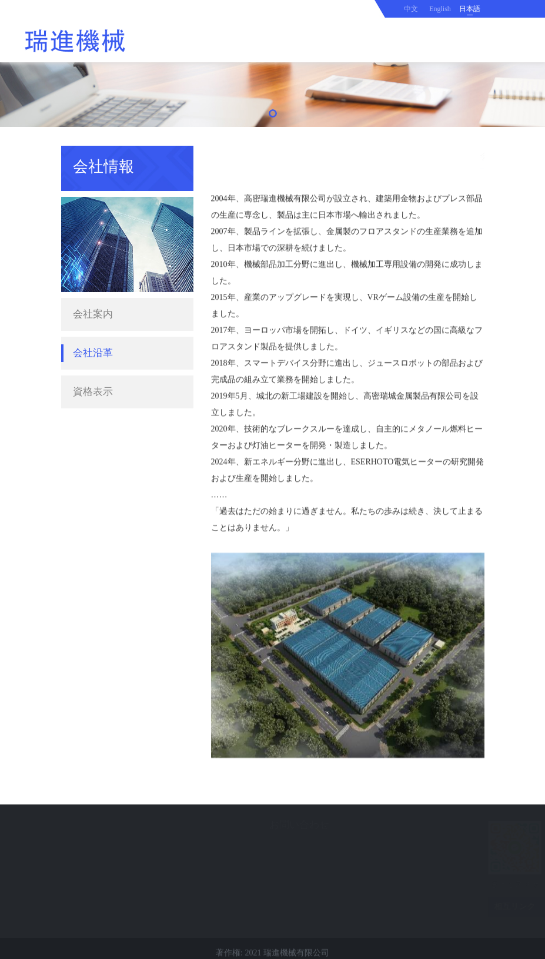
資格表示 (93, 378)
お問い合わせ (219, 824)
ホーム (405, 155)
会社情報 (442, 155)
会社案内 (93, 300)
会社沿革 (93, 339)
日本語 (469, 9)
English (440, 9)
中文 (411, 9)
